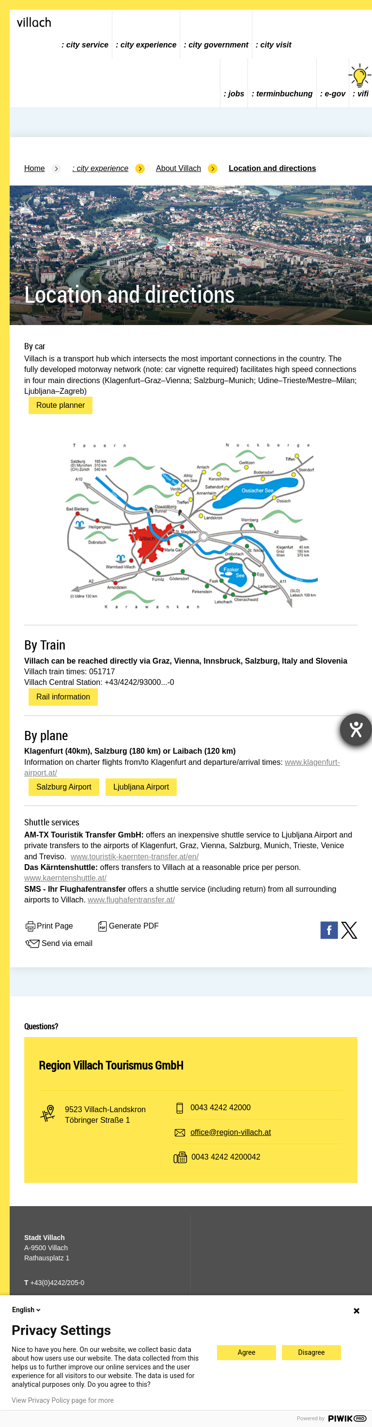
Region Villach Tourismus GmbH (111, 1065)
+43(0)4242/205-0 (54, 1283)
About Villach (178, 168)
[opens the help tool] (356, 729)
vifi (360, 80)
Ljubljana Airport (141, 787)
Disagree (311, 1352)
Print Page (48, 926)
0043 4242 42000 (220, 1107)
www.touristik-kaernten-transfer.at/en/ (135, 857)
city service (87, 45)
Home (34, 168)
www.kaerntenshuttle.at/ (65, 878)
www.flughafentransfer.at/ (131, 900)
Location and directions (272, 168)
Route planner (60, 405)
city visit (276, 45)
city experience (149, 45)
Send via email (58, 944)
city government (218, 45)
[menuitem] (85, 34)
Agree (246, 1352)
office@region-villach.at (230, 1132)
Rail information (63, 697)
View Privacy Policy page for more (63, 1400)
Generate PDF (127, 926)
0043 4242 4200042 (225, 1157)
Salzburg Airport (64, 787)
